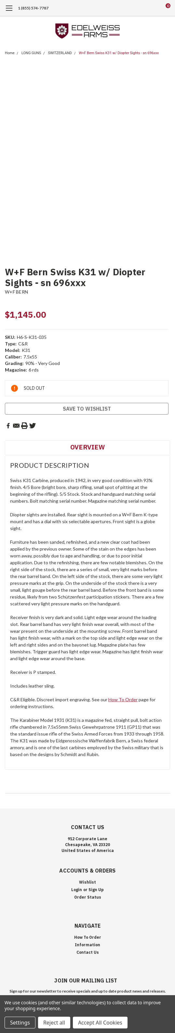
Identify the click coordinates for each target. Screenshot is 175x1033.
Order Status (87, 897)
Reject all (54, 1022)
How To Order (123, 699)
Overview (87, 447)
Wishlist (87, 882)
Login (76, 889)
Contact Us (87, 952)
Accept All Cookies (100, 1022)
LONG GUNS (31, 53)
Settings (20, 1022)
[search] (141, 8)
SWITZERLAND (60, 53)
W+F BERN (16, 292)
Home (10, 53)
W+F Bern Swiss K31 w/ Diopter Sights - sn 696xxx (119, 53)
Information (87, 944)
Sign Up (96, 889)
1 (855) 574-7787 (33, 8)
